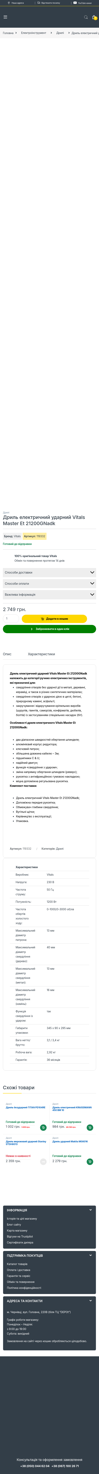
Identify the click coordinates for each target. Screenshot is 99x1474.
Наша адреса (15, 3)
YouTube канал (82, 2)
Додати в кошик (57, 618)
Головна (8, 32)
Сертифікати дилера (20, 1242)
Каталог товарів (17, 1264)
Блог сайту (14, 1224)
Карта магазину (17, 1230)
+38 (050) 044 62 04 (35, 1466)
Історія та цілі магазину (22, 1218)
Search (86, 17)
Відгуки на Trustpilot (20, 1236)
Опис (7, 654)
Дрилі (60, 32)
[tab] (7, 655)
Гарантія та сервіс (18, 1275)
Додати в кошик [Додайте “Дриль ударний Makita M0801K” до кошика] (90, 1161)
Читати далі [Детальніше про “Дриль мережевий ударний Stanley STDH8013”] (43, 1161)
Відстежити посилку (48, 3)
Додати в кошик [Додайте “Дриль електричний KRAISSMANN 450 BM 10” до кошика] (90, 1127)
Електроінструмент (33, 32)
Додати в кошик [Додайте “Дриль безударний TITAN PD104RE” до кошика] (43, 1127)
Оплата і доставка (18, 1270)
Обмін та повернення (20, 1281)
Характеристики (41, 654)
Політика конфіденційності (24, 1287)
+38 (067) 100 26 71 (65, 1466)
